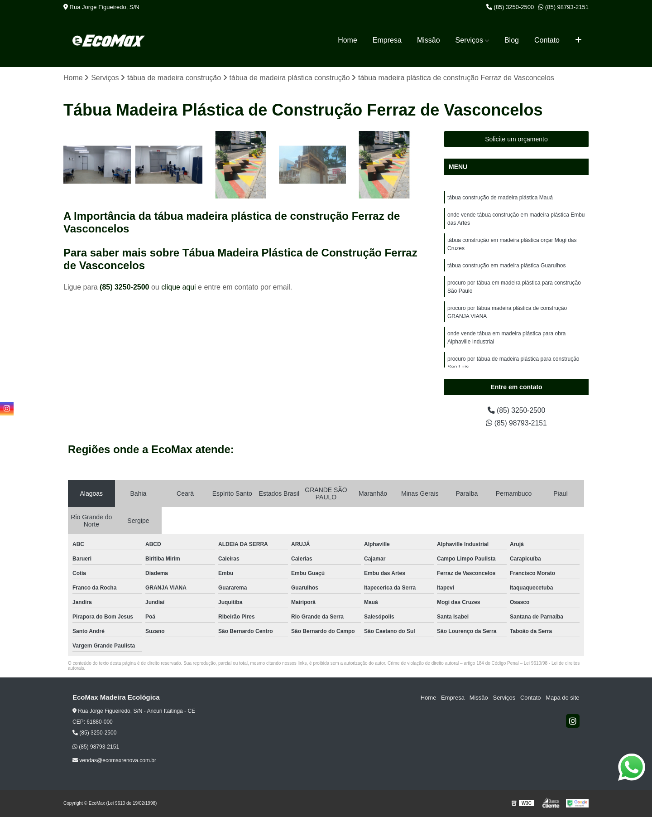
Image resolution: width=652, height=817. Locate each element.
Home (347, 40)
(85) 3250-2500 (510, 7)
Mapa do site (562, 698)
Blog (511, 40)
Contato (547, 40)
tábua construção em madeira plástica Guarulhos (506, 266)
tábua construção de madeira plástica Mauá (500, 198)
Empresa (387, 40)
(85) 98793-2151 (563, 7)
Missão (428, 40)
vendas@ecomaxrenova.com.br (114, 760)
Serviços (469, 40)
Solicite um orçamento (516, 139)
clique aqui (178, 287)
